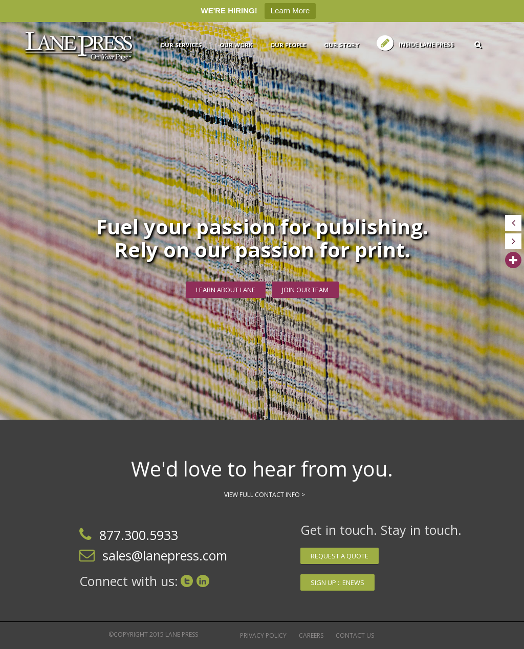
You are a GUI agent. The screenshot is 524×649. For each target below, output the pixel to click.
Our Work (236, 45)
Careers (311, 635)
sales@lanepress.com (164, 555)
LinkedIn (202, 581)
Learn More (290, 10)
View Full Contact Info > (264, 494)
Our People (288, 45)
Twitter (187, 581)
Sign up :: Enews (337, 582)
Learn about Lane (225, 289)
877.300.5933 (138, 535)
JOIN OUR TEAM (305, 289)
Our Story (341, 45)
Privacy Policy (263, 635)
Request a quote (339, 555)
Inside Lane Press (426, 44)
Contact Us (355, 635)
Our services (181, 45)
